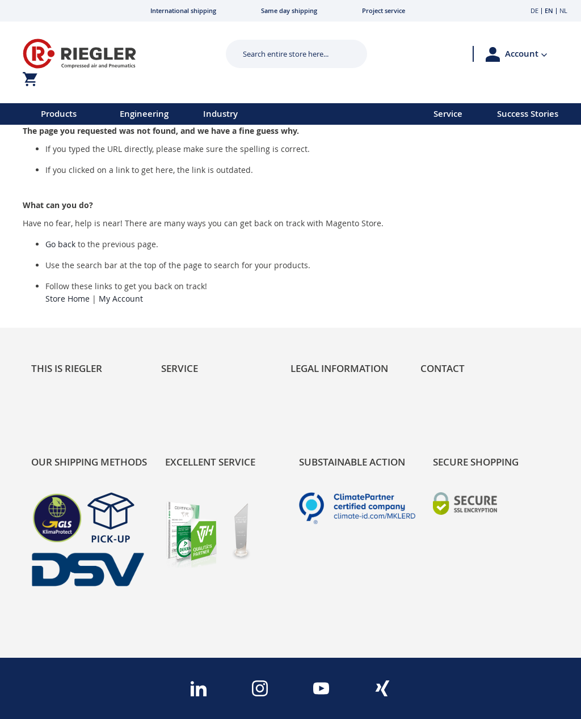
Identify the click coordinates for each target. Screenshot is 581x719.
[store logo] (111, 54)
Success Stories (527, 114)
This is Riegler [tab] (66, 368)
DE (534, 10)
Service (447, 114)
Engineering (144, 114)
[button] (526, 54)
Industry (220, 114)
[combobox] (288, 54)
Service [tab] (179, 368)
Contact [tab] (442, 368)
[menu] (202, 114)
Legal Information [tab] (339, 368)
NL (563, 10)
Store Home (67, 298)
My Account (121, 298)
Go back (60, 244)
